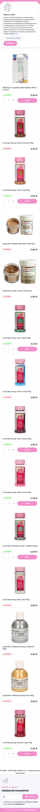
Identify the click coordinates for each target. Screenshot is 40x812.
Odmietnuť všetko (13, 38)
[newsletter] (30, 796)
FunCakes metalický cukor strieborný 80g (20, 546)
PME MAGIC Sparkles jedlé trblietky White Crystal (19, 89)
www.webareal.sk (29, 810)
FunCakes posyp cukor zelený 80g (17, 338)
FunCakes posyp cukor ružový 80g (17, 492)
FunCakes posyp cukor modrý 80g (17, 392)
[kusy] (9, 100)
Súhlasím (10, 43)
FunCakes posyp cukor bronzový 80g (18, 143)
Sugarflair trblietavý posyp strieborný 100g (18, 648)
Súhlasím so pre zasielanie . (21, 803)
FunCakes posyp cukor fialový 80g (17, 439)
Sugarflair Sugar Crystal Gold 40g (17, 291)
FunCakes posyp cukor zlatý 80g (16, 190)
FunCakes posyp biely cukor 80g (16, 600)
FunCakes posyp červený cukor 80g (17, 743)
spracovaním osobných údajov (25, 802)
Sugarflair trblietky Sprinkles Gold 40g (18, 244)
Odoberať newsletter (15, 790)
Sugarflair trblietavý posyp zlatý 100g (18, 695)
